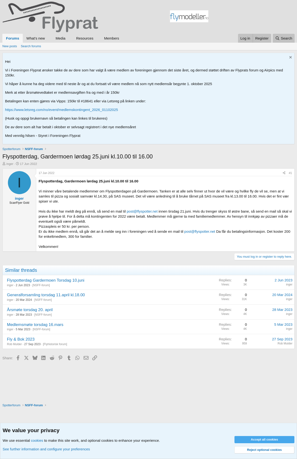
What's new (35, 38)
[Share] (284, 173)
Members (111, 38)
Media (60, 38)
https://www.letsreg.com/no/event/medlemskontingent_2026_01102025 (61, 110)
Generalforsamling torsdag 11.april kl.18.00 (46, 295)
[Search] (284, 38)
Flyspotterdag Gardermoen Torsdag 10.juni (45, 280)
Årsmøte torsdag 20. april (30, 310)
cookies (37, 440)
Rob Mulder (14, 344)
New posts (9, 46)
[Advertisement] (251, 17)
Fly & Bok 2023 (21, 339)
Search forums (31, 46)
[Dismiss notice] (290, 57)
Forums (12, 38)
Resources (84, 38)
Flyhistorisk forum (55, 344)
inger (9, 164)
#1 (290, 173)
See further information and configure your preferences (46, 449)
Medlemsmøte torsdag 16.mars (35, 324)
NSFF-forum (41, 285)
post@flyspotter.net (142, 211)
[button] (48, 38)
